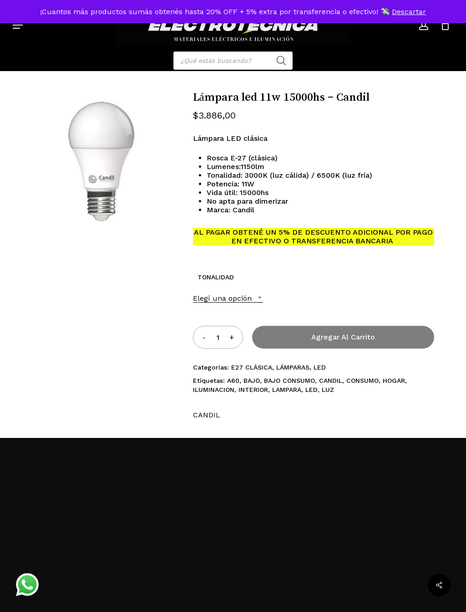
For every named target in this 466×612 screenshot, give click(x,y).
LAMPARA (286, 389)
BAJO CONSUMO (289, 380)
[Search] (281, 60)
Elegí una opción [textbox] (222, 298)
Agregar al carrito (343, 337)
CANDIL (330, 380)
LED (320, 367)
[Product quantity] (217, 337)
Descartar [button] (409, 11)
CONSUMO (362, 380)
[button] (18, 25)
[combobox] (228, 298)
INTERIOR (253, 389)
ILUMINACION (213, 389)
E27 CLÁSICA (251, 367)
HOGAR (394, 380)
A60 (233, 380)
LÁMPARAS (292, 367)
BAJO (251, 380)
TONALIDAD (216, 277)
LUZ (328, 389)
